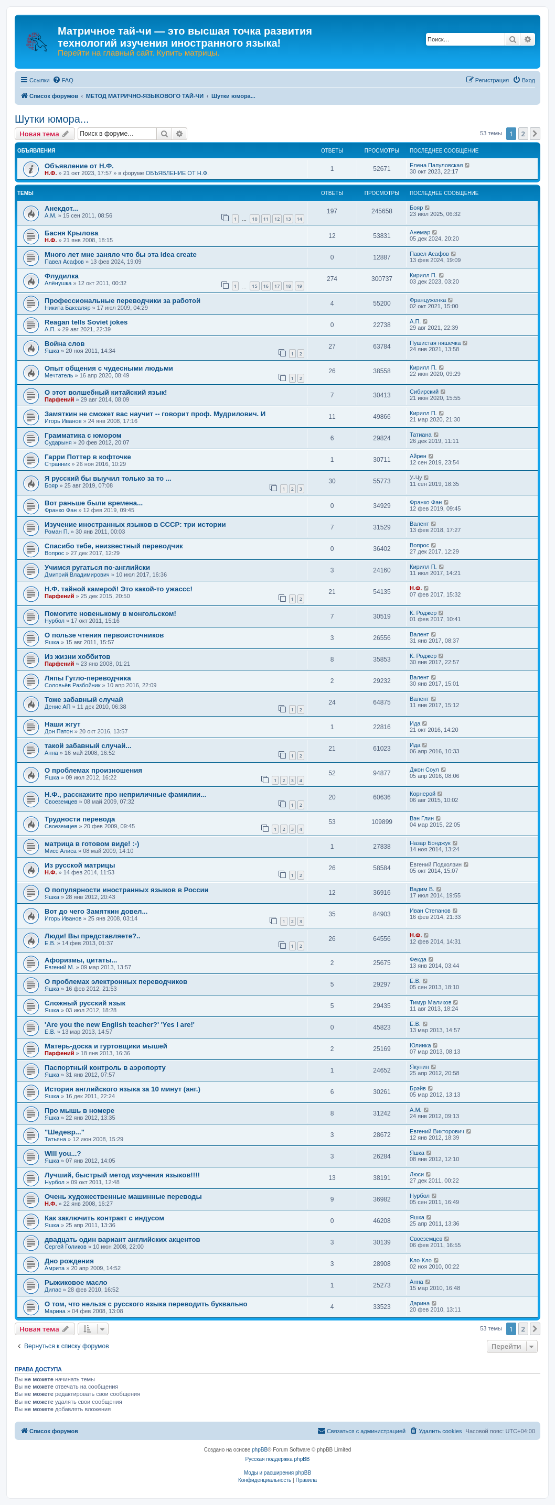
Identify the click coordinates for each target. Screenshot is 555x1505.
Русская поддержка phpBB (277, 1459)
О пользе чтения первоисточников (104, 635)
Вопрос (54, 553)
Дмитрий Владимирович (77, 574)
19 (299, 286)
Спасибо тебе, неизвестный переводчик (114, 546)
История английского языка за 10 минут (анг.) (122, 1089)
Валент (419, 524)
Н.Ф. (51, 173)
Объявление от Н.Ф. (79, 166)
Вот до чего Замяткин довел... (96, 911)
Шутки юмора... (52, 119)
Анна (51, 753)
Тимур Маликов (430, 1002)
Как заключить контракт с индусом (104, 1218)
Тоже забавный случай (84, 699)
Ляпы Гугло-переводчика (88, 678)
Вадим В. (422, 889)
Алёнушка (58, 283)
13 (288, 218)
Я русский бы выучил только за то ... (108, 478)
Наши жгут (62, 724)
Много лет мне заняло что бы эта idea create (121, 254)
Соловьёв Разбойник (73, 685)
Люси (417, 1174)
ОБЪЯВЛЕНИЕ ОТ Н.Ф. (177, 173)
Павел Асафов (64, 261)
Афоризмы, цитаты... (81, 960)
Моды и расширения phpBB (277, 1473)
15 (254, 286)
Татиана (421, 434)
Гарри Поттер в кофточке (88, 457)
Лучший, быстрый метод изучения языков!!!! (122, 1175)
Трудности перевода (80, 819)
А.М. (51, 215)
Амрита (55, 1268)
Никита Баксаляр (68, 308)
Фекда (418, 959)
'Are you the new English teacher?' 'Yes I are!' (120, 1024)
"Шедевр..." (64, 1132)
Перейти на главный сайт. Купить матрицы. (139, 53)
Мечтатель (59, 375)
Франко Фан (61, 510)
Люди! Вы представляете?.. (92, 936)
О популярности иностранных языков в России (127, 890)
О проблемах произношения (93, 770)
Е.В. (50, 943)
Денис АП (57, 706)
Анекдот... (61, 208)
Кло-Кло (421, 1260)
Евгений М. (59, 967)
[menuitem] (62, 80)
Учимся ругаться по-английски (97, 567)
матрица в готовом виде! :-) (92, 844)
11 (266, 218)
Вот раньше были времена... (94, 503)
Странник (57, 464)
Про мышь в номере (79, 1110)
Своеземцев (61, 801)
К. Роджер (423, 613)
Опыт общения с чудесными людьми (109, 368)
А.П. (50, 329)
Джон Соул (424, 769)
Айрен (418, 456)
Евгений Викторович (437, 1131)
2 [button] (523, 133)
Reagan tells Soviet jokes (86, 322)
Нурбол (55, 621)
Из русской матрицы (80, 865)
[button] (535, 133)
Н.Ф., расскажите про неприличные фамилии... (125, 794)
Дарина (420, 1303)
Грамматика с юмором (83, 435)
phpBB (260, 1450)
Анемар (420, 232)
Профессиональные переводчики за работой (122, 301)
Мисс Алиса (61, 851)
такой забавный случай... (88, 746)
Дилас (53, 1289)
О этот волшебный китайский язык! (106, 392)
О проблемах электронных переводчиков (116, 982)
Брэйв (418, 1088)
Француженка (428, 300)
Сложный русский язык (85, 1003)
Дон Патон (59, 731)
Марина (55, 1311)
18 (288, 286)
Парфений (59, 399)
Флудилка (62, 276)
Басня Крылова (71, 233)
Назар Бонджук (430, 843)
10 (254, 218)
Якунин (419, 1067)
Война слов (64, 344)
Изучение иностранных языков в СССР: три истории (135, 524)
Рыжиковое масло (76, 1282)
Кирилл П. (423, 275)
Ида (415, 723)
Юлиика (420, 1045)
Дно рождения (69, 1261)
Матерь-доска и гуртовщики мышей (106, 1046)
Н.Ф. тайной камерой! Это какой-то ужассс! (119, 589)
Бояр (416, 207)
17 (277, 286)
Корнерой (422, 794)
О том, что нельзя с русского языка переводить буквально (146, 1304)
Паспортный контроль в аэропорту (105, 1067)
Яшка (52, 351)
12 (277, 218)
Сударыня (58, 442)
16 (266, 286)
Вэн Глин (422, 818)
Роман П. (57, 531)
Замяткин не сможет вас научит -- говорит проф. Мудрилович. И (155, 414)
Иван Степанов (430, 910)
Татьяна (55, 1139)
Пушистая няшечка (435, 343)
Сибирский (424, 391)
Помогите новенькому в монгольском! (110, 614)
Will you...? (63, 1153)
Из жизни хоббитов (77, 657)
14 (299, 218)
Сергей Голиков (66, 1246)
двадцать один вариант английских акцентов (122, 1239)
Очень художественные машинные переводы (123, 1196)
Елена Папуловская (436, 165)
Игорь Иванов (63, 421)
